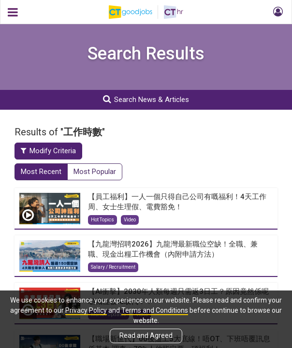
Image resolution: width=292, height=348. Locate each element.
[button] (276, 12)
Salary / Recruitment (113, 267)
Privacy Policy (86, 310)
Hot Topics (102, 219)
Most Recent (41, 171)
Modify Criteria (48, 150)
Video (130, 219)
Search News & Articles (146, 99)
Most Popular (94, 171)
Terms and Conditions (154, 310)
